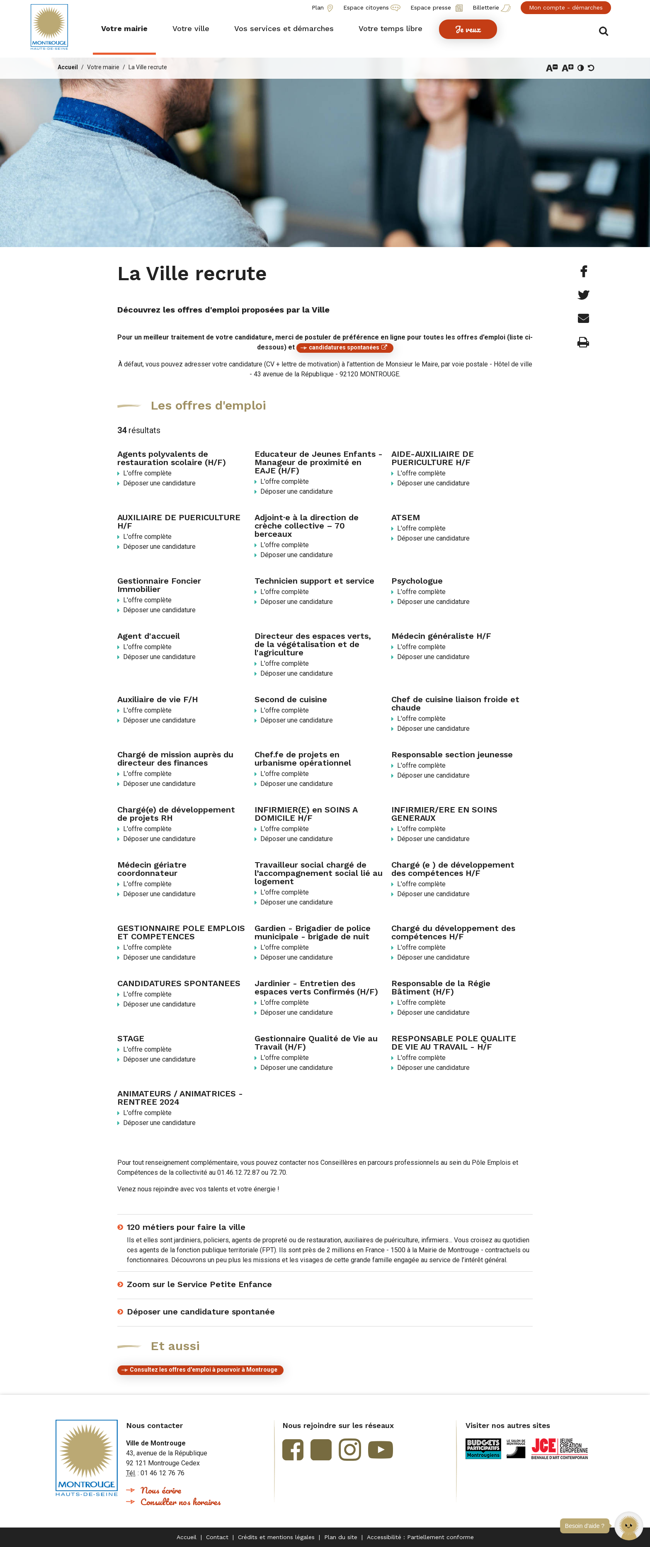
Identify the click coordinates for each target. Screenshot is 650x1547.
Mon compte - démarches (566, 7)
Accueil (68, 67)
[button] (628, 1525)
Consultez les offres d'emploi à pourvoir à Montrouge (203, 1369)
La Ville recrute (148, 67)
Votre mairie (103, 67)
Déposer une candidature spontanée (201, 1312)
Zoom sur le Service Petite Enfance (199, 1284)
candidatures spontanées (344, 347)
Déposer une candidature (159, 483)
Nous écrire (161, 1490)
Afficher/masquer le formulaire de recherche (606, 29)
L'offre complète (147, 473)
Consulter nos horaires (181, 1501)
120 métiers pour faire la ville (186, 1227)
